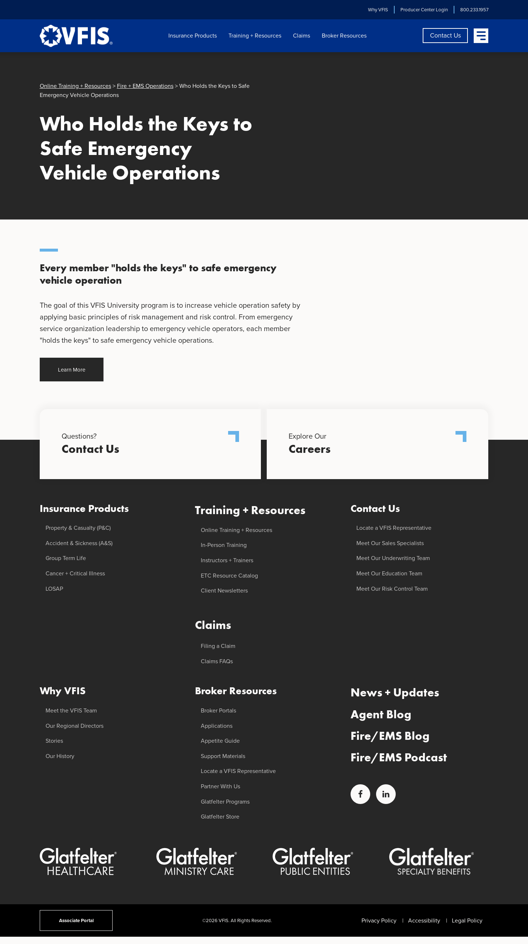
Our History (60, 756)
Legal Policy (467, 920)
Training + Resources (254, 35)
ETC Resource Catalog (229, 575)
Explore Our (377, 444)
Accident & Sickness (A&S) (79, 543)
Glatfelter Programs (225, 801)
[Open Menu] (481, 35)
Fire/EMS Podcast (399, 757)
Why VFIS (378, 9)
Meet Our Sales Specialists (390, 543)
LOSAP (54, 588)
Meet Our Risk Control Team (392, 588)
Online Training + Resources (75, 86)
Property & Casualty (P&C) (78, 528)
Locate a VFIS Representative (238, 771)
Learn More (71, 369)
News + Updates (395, 692)
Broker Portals (218, 710)
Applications (216, 726)
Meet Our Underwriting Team (393, 558)
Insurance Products (192, 35)
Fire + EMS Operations (145, 86)
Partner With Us (220, 786)
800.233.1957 (474, 9)
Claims (301, 35)
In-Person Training (224, 545)
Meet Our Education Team (389, 573)
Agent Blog (381, 714)
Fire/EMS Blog (390, 736)
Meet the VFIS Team (71, 710)
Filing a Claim (218, 646)
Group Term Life (66, 558)
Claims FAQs (217, 661)
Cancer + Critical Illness (75, 573)
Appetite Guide (220, 741)
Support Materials (223, 756)
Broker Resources (344, 35)
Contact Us (445, 35)
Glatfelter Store (220, 816)
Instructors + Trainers (227, 560)
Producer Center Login (423, 9)
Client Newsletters (224, 590)
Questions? (150, 444)
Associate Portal (76, 920)
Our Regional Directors (74, 726)
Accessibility (424, 920)
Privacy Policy (378, 920)
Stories (54, 741)
